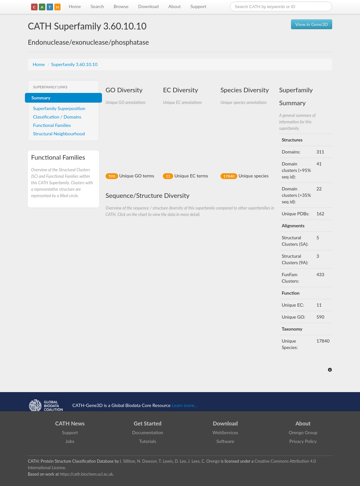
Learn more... (184, 405)
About (174, 6)
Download (148, 6)
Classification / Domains (57, 116)
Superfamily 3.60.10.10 (74, 64)
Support (198, 6)
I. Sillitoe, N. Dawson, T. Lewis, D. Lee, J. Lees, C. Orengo (170, 461)
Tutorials (147, 441)
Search (97, 6)
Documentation (147, 432)
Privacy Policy (303, 441)
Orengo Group (303, 432)
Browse (121, 6)
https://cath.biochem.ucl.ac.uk (86, 474)
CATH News (70, 423)
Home (75, 6)
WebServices (225, 432)
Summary (41, 97)
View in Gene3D (311, 24)
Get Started (148, 423)
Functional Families (52, 125)
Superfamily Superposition (59, 108)
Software (225, 441)
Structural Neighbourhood (59, 133)
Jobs (69, 441)
